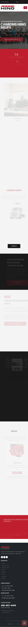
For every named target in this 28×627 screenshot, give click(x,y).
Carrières (4, 576)
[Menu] (25, 7)
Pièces (3, 570)
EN (17, 2)
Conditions (18, 624)
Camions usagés (6, 567)
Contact (3, 578)
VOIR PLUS (14, 246)
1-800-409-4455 (5, 607)
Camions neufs (5, 565)
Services (4, 572)
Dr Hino (3, 574)
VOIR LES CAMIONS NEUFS (12, 41)
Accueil (3, 563)
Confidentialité (10, 624)
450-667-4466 (4, 2)
